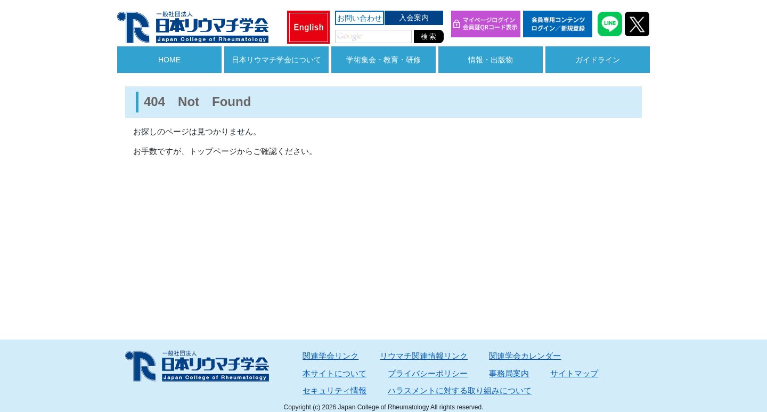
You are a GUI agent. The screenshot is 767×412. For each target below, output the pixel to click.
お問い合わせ (359, 18)
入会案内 (414, 17)
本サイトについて (334, 373)
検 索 (429, 37)
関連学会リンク (330, 355)
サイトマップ (574, 373)
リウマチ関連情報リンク (424, 355)
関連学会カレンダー (525, 355)
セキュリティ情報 (334, 390)
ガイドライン (597, 59)
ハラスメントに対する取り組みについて (460, 390)
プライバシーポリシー (428, 373)
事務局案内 (509, 373)
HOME (169, 59)
